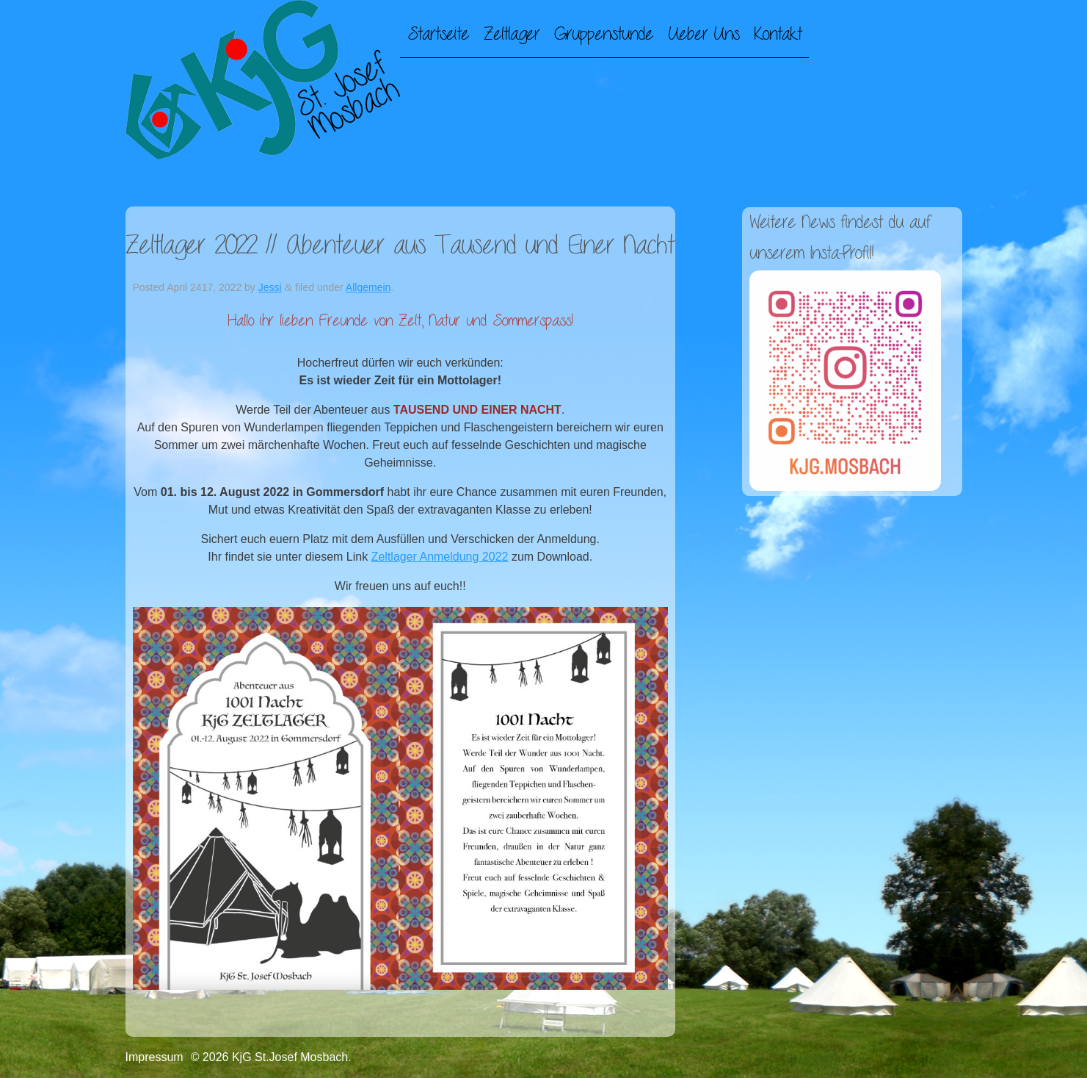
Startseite (438, 34)
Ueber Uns (703, 34)
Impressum (154, 1057)
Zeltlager (511, 34)
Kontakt (777, 34)
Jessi (270, 287)
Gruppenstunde (603, 34)
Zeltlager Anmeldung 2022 (440, 556)
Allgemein (368, 287)
